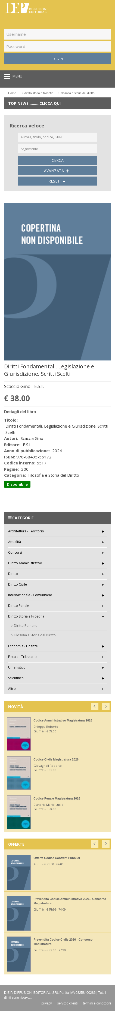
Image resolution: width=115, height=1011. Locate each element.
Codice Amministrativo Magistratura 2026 (62, 720)
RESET (57, 181)
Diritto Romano (26, 625)
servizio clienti (67, 1003)
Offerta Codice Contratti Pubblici (56, 858)
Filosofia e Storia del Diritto (35, 635)
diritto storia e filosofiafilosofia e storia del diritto (59, 93)
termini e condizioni (97, 1003)
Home (12, 93)
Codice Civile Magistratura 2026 (56, 759)
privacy (47, 1003)
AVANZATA (57, 171)
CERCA (58, 160)
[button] (95, 705)
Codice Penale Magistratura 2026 (56, 798)
